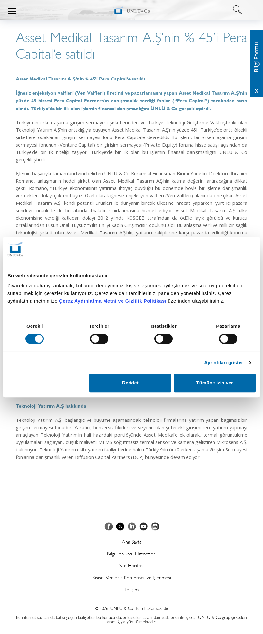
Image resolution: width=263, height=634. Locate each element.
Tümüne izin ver (214, 382)
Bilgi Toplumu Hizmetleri (131, 554)
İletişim (132, 589)
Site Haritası (131, 566)
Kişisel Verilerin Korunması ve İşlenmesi (131, 577)
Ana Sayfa (131, 542)
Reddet (130, 382)
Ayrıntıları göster (223, 362)
